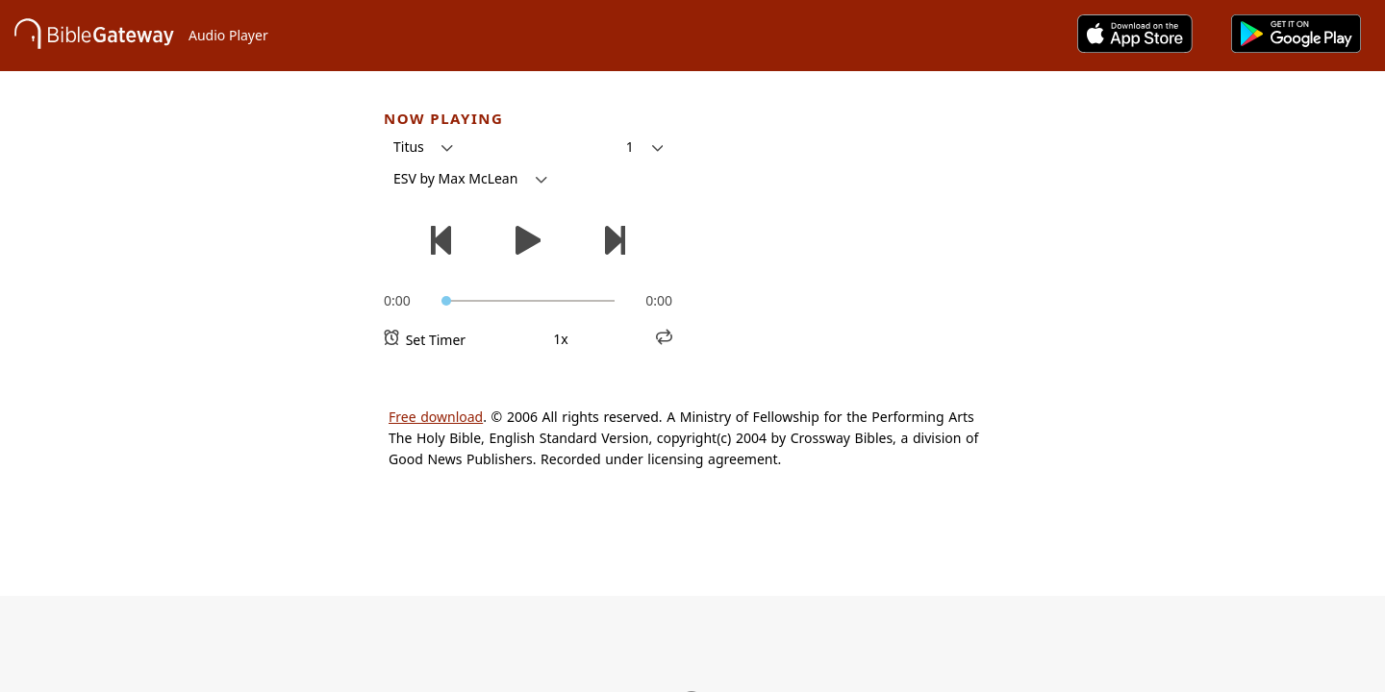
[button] (423, 147)
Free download (436, 417)
